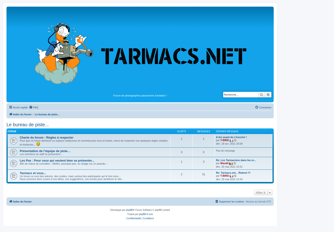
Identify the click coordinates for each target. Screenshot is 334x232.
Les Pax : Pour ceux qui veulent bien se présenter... (57, 160)
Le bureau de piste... (27, 124)
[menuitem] (33, 107)
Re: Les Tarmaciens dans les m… (236, 160)
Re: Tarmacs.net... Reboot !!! (233, 172)
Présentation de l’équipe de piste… (45, 151)
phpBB (129, 210)
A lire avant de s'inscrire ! (231, 137)
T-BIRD (224, 140)
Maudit (224, 163)
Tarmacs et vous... (33, 173)
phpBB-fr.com (146, 214)
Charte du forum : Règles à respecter (47, 137)
